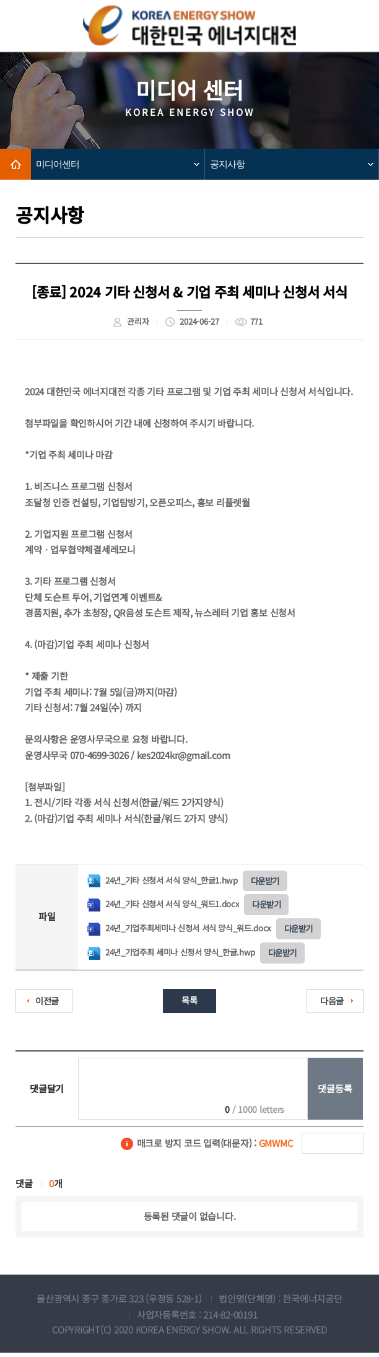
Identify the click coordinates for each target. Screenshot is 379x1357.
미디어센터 (57, 164)
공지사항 (227, 164)
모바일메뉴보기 (350, 26)
